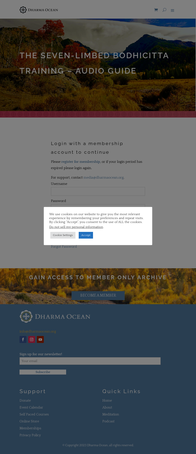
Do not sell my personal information (76, 227)
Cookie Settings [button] (63, 235)
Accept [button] (85, 235)
